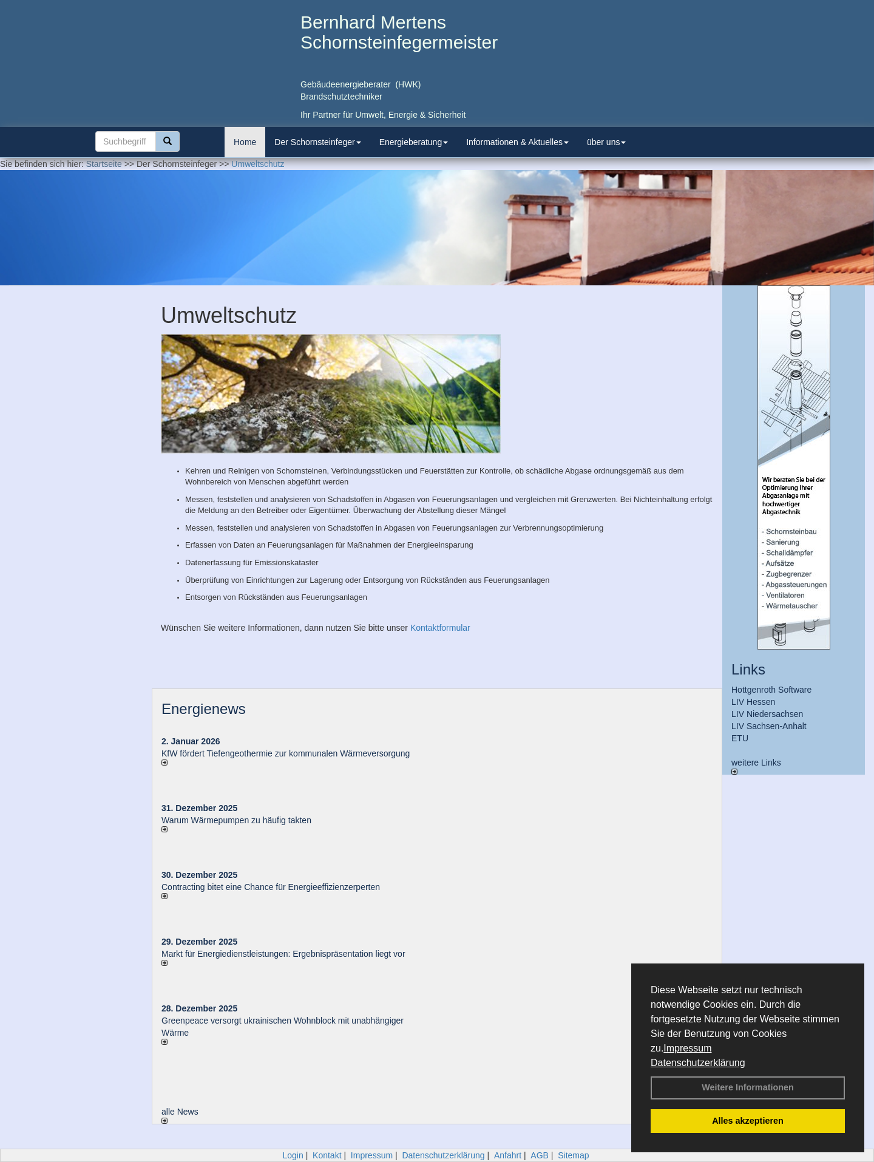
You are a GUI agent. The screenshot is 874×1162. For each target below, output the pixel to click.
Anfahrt (507, 1155)
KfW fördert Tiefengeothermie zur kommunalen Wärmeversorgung (285, 753)
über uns (606, 142)
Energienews (203, 709)
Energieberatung (414, 142)
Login (292, 1155)
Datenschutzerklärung (698, 1063)
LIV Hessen (753, 702)
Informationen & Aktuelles (517, 142)
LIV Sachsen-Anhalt (769, 726)
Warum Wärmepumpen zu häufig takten (236, 820)
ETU (739, 738)
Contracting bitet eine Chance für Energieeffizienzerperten (270, 887)
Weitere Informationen (748, 1087)
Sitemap (573, 1155)
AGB (539, 1155)
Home (245, 142)
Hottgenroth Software (771, 690)
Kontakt (327, 1155)
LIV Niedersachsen (767, 714)
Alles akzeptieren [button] (748, 1121)
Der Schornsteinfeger (317, 142)
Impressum (687, 1048)
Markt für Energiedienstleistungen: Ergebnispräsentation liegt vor (283, 954)
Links (748, 669)
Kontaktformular (440, 628)
